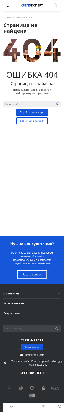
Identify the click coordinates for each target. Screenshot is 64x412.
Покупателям (11, 313)
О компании (11, 293)
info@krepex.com (34, 354)
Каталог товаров (13, 303)
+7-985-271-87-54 (32, 340)
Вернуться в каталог (32, 120)
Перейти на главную (32, 112)
